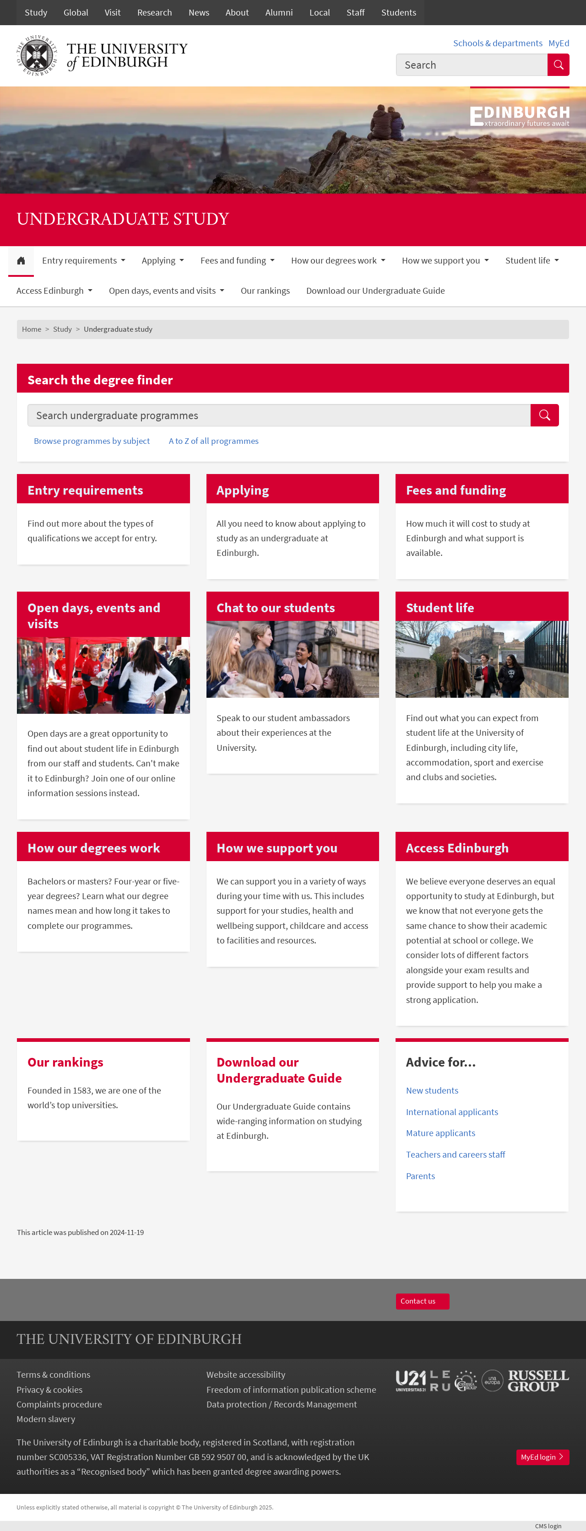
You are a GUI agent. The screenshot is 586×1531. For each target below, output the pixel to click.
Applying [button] (159, 260)
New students (432, 1090)
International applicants (452, 1112)
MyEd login (543, 1457)
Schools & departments (498, 43)
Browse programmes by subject (92, 440)
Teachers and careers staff (455, 1154)
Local (319, 12)
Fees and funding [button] (234, 260)
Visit (113, 12)
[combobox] (472, 65)
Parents (420, 1176)
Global (76, 12)
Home (31, 329)
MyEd (559, 43)
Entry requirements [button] (80, 260)
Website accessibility (245, 1374)
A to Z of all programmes (214, 440)
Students (398, 12)
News (199, 12)
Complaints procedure (59, 1404)
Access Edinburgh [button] (51, 290)
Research (154, 12)
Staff (356, 12)
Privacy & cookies (49, 1390)
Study (36, 12)
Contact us (423, 1301)
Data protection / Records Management (281, 1404)
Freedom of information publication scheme (291, 1390)
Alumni (279, 12)
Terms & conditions (53, 1374)
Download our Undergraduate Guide (375, 290)
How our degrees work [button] (335, 260)
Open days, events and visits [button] (163, 290)
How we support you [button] (442, 260)
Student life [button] (528, 260)
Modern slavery (45, 1419)
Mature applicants (440, 1133)
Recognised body (113, 1471)
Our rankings (265, 290)
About (237, 12)
